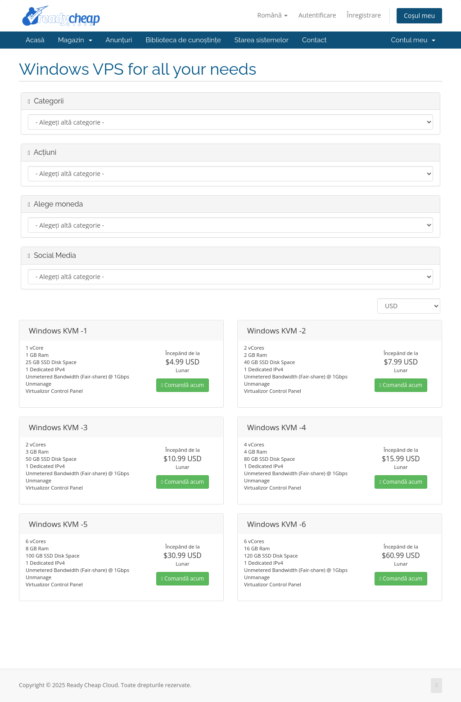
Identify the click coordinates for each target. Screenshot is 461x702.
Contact (314, 40)
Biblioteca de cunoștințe (183, 40)
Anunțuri (119, 40)
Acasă (35, 40)
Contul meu (413, 40)
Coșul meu (419, 15)
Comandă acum (182, 385)
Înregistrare (364, 15)
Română (273, 15)
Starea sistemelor (262, 40)
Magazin (75, 40)
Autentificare (317, 15)
